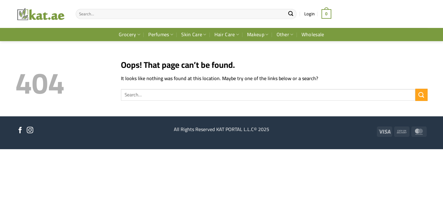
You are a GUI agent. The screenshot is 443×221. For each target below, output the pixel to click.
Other (285, 34)
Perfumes (160, 34)
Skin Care (193, 34)
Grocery (129, 34)
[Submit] (291, 14)
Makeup (257, 34)
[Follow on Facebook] (20, 130)
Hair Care (226, 34)
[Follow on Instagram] (30, 130)
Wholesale (312, 34)
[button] (309, 13)
